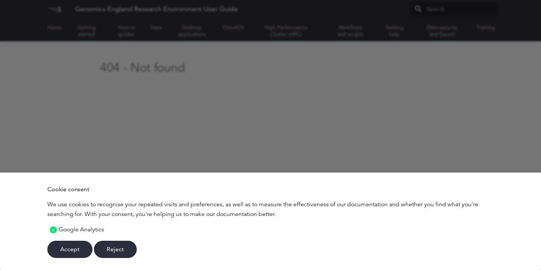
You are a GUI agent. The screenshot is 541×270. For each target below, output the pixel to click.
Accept (70, 249)
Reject (115, 249)
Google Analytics (81, 229)
